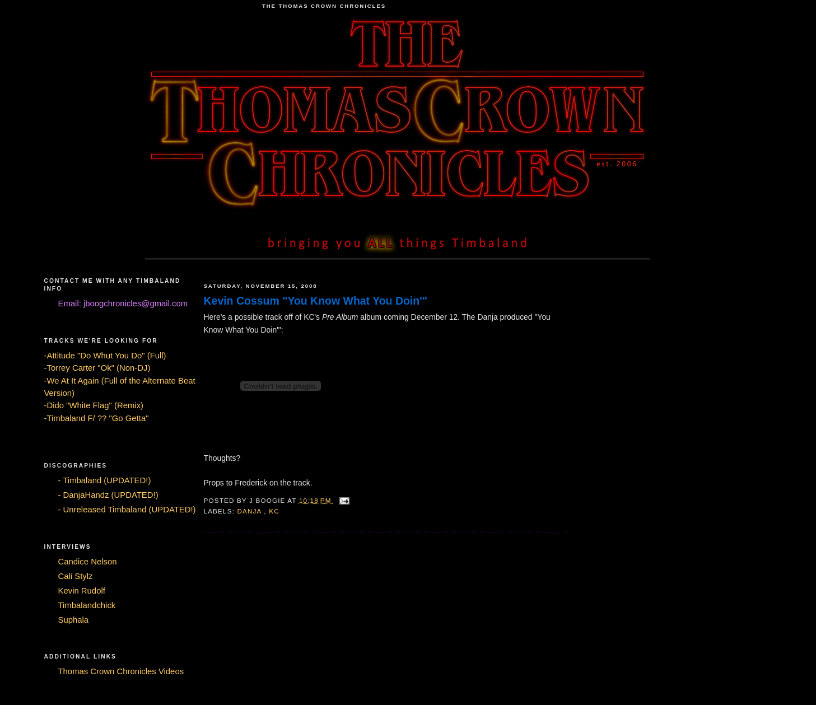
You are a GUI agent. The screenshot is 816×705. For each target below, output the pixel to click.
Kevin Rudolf (81, 590)
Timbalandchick (87, 605)
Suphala (73, 619)
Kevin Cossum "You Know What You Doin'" (316, 301)
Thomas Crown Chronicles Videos (121, 671)
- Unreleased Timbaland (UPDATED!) (127, 509)
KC (274, 511)
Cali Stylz (75, 576)
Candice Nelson (87, 561)
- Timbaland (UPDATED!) (104, 480)
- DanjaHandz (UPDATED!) (108, 495)
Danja (250, 511)
